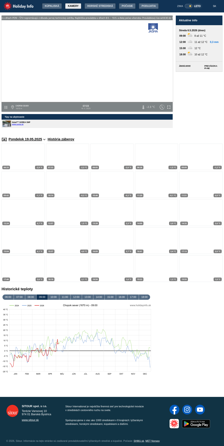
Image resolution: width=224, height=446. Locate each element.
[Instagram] (187, 410)
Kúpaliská (52, 6)
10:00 (53, 297)
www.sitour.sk (30, 420)
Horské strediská (100, 6)
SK (214, 6)
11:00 (65, 297)
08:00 (31, 297)
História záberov (61, 139)
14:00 (99, 297)
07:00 (19, 297)
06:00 (8, 297)
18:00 (144, 297)
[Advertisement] (199, 101)
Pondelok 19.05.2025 (27, 139)
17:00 (133, 297)
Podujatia (149, 6)
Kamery (73, 6)
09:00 (42, 297)
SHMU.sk (139, 441)
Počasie (127, 6)
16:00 (122, 297)
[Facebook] (174, 410)
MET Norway (152, 441)
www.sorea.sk (17, 124)
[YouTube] (200, 410)
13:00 (87, 297)
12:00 (76, 297)
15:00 (110, 297)
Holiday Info (15, 4)
